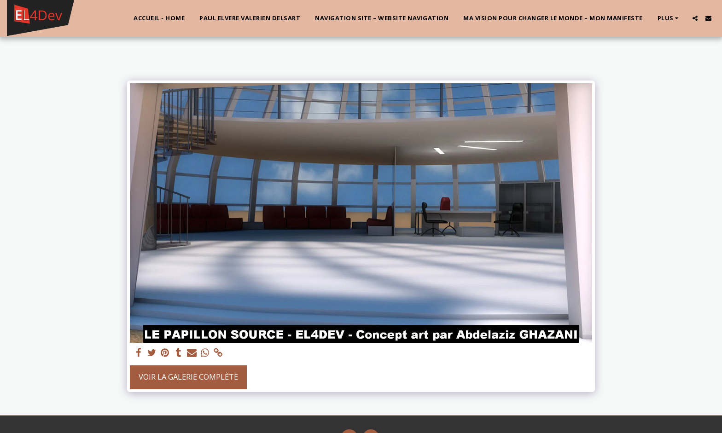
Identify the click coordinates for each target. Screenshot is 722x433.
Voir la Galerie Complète (188, 376)
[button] (695, 18)
